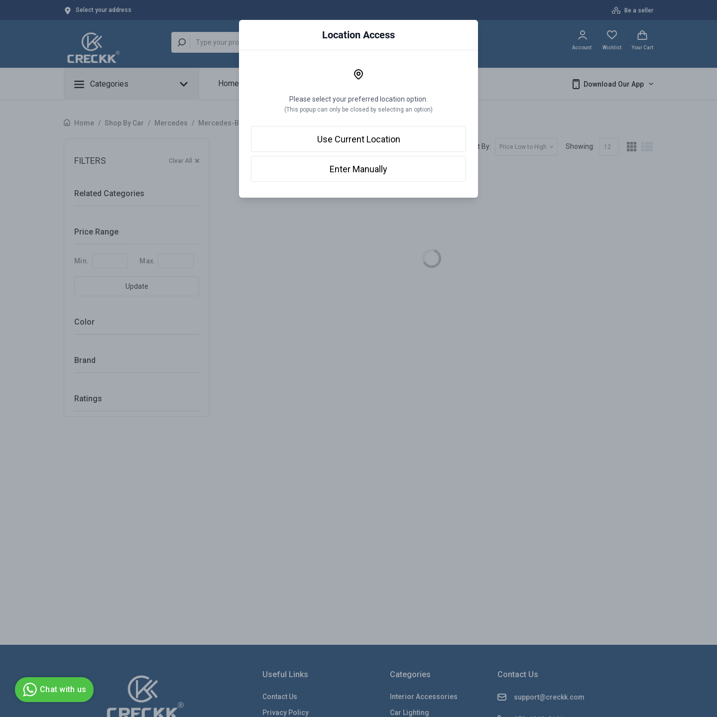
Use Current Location (358, 139)
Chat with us (53, 690)
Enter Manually (358, 169)
